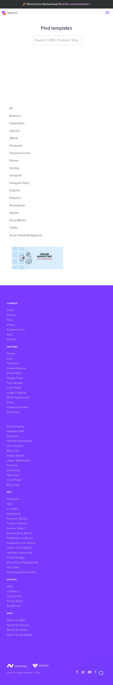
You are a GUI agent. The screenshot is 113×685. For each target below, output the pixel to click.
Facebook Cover (20, 153)
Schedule (12, 436)
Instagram (15, 175)
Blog (9, 334)
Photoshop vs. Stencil (19, 533)
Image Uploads (16, 455)
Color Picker (14, 387)
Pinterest (15, 198)
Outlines (14, 190)
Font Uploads (15, 383)
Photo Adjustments (18, 397)
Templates (13, 363)
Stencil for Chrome (18, 625)
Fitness (13, 160)
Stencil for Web (16, 620)
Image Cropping (16, 392)
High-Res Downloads (19, 441)
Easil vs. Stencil (16, 528)
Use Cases (13, 567)
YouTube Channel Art (19, 552)
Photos (11, 353)
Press (10, 320)
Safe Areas (13, 412)
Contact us (13, 591)
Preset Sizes (14, 373)
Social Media (17, 220)
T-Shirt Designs (16, 557)
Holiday (14, 168)
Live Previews (15, 446)
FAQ (9, 504)
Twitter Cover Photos (19, 547)
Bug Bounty (14, 606)
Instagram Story (19, 183)
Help (9, 586)
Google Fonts (15, 378)
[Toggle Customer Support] (101, 673)
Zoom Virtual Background (25, 235)
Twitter (13, 228)
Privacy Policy (15, 601)
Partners (12, 339)
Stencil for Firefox (17, 630)
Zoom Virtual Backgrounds (22, 562)
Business (15, 116)
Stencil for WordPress (19, 635)
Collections (13, 470)
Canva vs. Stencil (17, 518)
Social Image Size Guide (21, 572)
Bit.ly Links (13, 450)
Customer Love (16, 329)
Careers (11, 315)
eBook (13, 138)
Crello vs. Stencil (17, 523)
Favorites (12, 465)
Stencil (11, 13)
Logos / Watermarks (18, 460)
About (10, 310)
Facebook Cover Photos (21, 543)
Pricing (11, 324)
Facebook (15, 145)
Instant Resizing (16, 368)
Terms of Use (14, 596)
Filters (10, 402)
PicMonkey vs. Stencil (20, 538)
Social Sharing (15, 426)
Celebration (16, 123)
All (11, 108)
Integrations (14, 513)
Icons (10, 358)
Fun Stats (12, 509)
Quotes (14, 213)
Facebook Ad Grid (17, 407)
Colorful (14, 131)
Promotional (17, 205)
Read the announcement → (74, 4)
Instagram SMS (15, 431)
